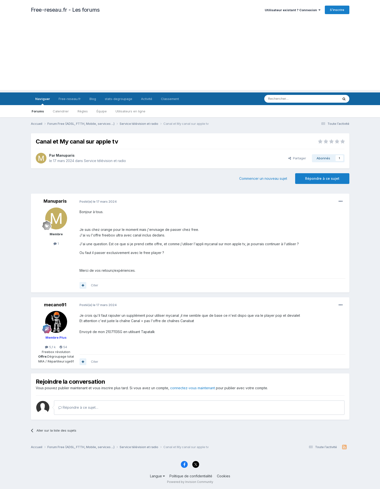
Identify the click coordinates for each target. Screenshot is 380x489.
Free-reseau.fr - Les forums (65, 10)
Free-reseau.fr (70, 99)
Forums (38, 111)
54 (63, 347)
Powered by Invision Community (190, 482)
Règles (83, 111)
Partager (297, 158)
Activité (146, 99)
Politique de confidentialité (190, 476)
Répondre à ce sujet (322, 178)
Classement (170, 99)
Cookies (223, 476)
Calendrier (61, 111)
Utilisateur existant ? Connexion (292, 10)
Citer (94, 285)
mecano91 (55, 304)
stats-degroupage (118, 99)
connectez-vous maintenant (192, 388)
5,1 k (50, 347)
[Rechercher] (290, 99)
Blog (92, 99)
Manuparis (65, 155)
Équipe (102, 111)
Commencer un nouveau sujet (263, 178)
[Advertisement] (190, 56)
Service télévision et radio (105, 161)
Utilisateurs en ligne (130, 111)
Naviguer (42, 101)
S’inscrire (337, 10)
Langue (157, 476)
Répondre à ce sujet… (78, 407)
